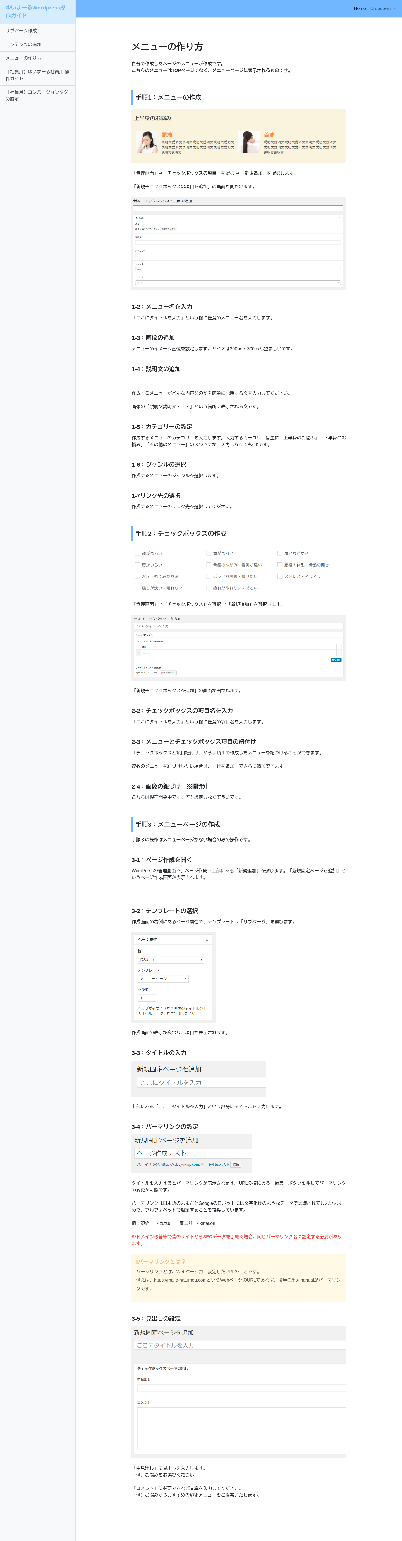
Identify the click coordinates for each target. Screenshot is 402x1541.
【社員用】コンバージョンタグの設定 (37, 95)
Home (361, 7)
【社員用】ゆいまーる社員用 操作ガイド (37, 75)
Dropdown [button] (381, 8)
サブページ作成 (21, 30)
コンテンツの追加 (23, 44)
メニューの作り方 (23, 58)
